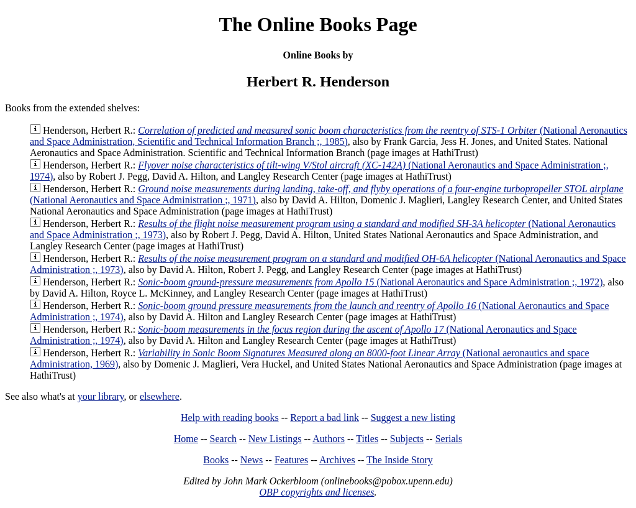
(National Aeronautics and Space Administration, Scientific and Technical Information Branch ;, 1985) (328, 136)
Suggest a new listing (413, 417)
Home (186, 438)
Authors (328, 438)
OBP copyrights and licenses (316, 492)
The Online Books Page (318, 24)
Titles (367, 438)
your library (101, 396)
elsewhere (159, 396)
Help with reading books (230, 417)
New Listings (275, 438)
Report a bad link (324, 417)
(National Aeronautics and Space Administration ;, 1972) (370, 282)
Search (223, 438)
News (251, 460)
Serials (449, 438)
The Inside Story (399, 460)
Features (291, 460)
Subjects (407, 438)
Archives (337, 460)
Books (216, 460)
